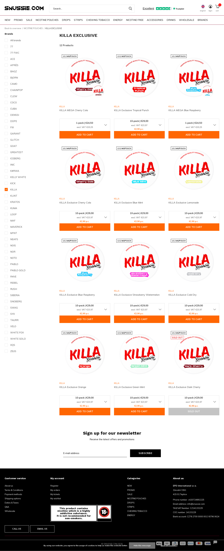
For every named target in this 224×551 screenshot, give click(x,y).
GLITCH (14, 139)
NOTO (13, 257)
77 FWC (14, 52)
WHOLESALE (186, 19)
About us (9, 485)
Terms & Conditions (14, 490)
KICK (13, 183)
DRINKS (171, 19)
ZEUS (13, 351)
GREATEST (16, 152)
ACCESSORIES (155, 19)
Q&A (7, 507)
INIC (12, 164)
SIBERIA (15, 295)
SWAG (14, 307)
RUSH (13, 289)
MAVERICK (16, 226)
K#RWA (14, 170)
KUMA (13, 208)
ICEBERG (15, 158)
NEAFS (14, 239)
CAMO (13, 83)
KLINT (13, 195)
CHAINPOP (16, 90)
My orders (55, 490)
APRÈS (14, 65)
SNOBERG (16, 301)
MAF (12, 220)
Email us (42, 529)
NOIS (13, 245)
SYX (12, 313)
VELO (13, 326)
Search (130, 8)
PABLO (14, 264)
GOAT (13, 146)
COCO (13, 102)
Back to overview (13, 28)
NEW (7, 19)
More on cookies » (169, 545)
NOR (12, 251)
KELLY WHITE (18, 177)
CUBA (13, 108)
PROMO (18, 19)
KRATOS (15, 202)
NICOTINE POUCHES (47, 19)
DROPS (66, 19)
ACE (12, 59)
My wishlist (55, 498)
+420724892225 (196, 499)
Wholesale (10, 511)
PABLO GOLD (18, 270)
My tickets (55, 494)
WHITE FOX (17, 332)
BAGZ (13, 71)
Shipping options (13, 498)
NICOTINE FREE (134, 19)
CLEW (13, 96)
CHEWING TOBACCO (98, 19)
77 (11, 46)
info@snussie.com (196, 504)
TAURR (14, 320)
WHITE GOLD (18, 338)
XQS (12, 345)
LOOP (13, 214)
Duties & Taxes (12, 502)
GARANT (15, 133)
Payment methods (13, 494)
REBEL (14, 282)
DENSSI (14, 114)
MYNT (13, 233)
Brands (203, 19)
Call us (16, 529)
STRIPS (78, 19)
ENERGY (118, 19)
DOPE (13, 121)
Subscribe (145, 453)
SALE (29, 19)
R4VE (13, 276)
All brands (15, 40)
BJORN (14, 77)
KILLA (13, 189)
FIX (12, 127)
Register (54, 485)
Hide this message (142, 545)
